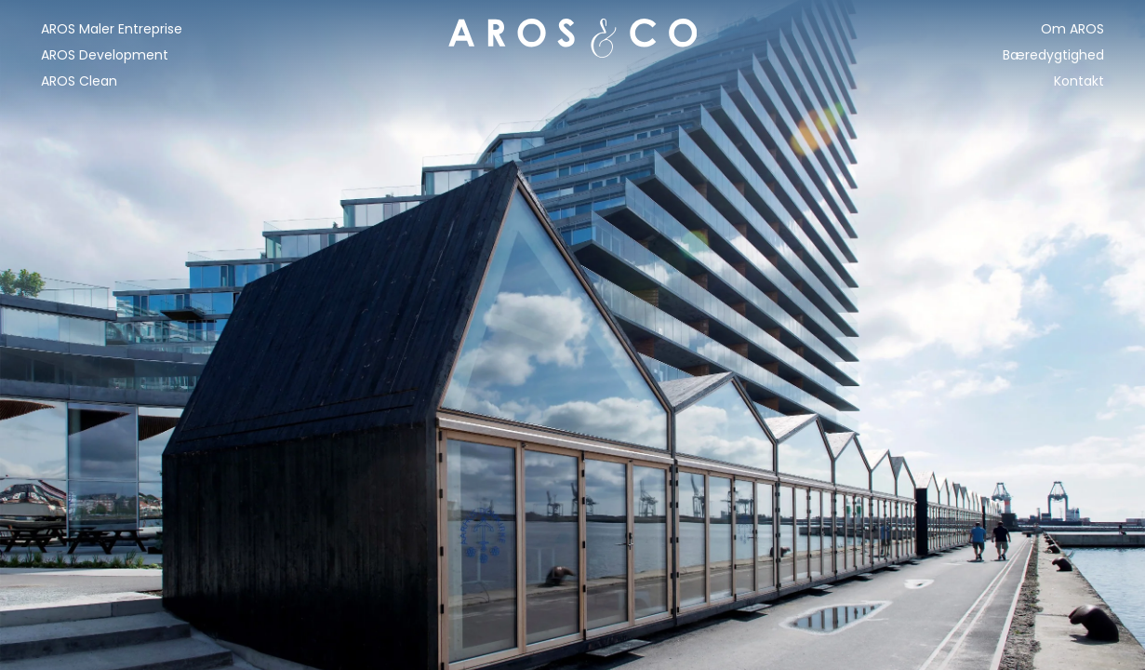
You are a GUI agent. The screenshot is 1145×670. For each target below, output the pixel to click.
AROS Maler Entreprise (111, 29)
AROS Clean (79, 81)
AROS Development (104, 55)
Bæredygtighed (1053, 55)
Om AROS (1072, 29)
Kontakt (1079, 81)
